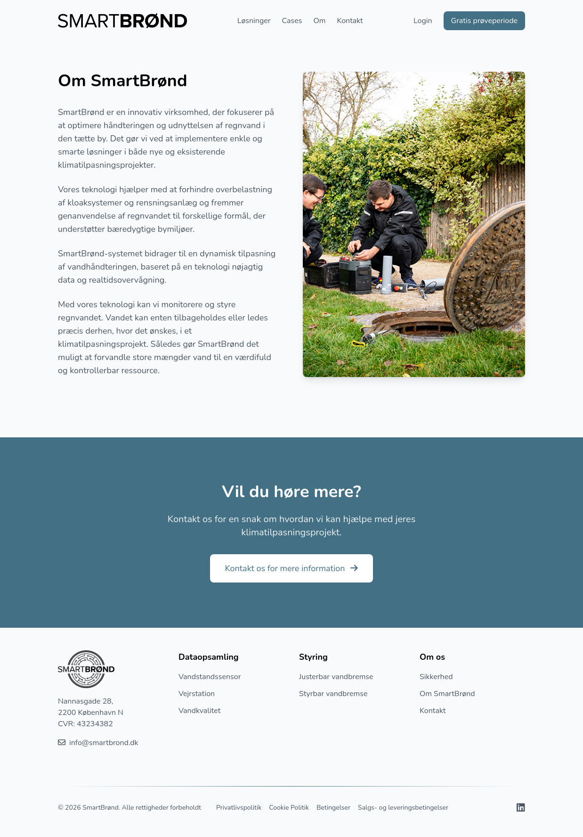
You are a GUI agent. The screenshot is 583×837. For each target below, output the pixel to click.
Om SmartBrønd (447, 694)
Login (422, 21)
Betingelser (333, 807)
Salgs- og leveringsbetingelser (403, 807)
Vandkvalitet (199, 711)
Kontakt (350, 21)
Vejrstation (196, 694)
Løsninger (254, 21)
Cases (292, 21)
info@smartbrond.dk (98, 743)
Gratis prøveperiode (484, 21)
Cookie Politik (289, 807)
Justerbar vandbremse (336, 677)
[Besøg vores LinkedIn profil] (521, 807)
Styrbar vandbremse (333, 694)
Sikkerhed (436, 677)
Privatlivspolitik (238, 807)
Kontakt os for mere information (291, 568)
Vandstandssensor (209, 677)
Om (319, 21)
